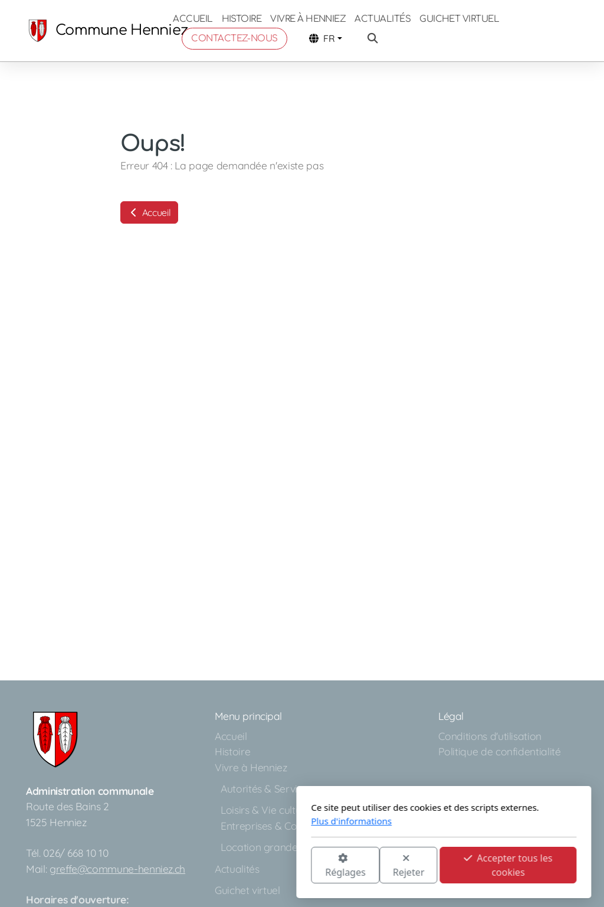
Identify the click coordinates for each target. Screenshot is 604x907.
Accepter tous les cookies (366, 865)
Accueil (149, 212)
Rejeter (267, 866)
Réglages (203, 866)
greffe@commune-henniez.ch (117, 868)
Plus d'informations (209, 821)
